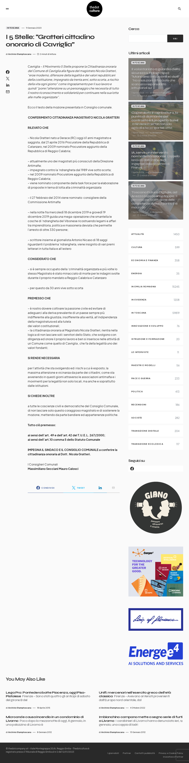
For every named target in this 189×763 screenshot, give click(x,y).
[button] (7, 8)
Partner (123, 753)
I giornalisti (107, 753)
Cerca (133, 29)
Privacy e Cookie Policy (171, 753)
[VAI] (175, 38)
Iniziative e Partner (173, 757)
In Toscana (13, 28)
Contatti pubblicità (143, 753)
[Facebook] (156, 469)
